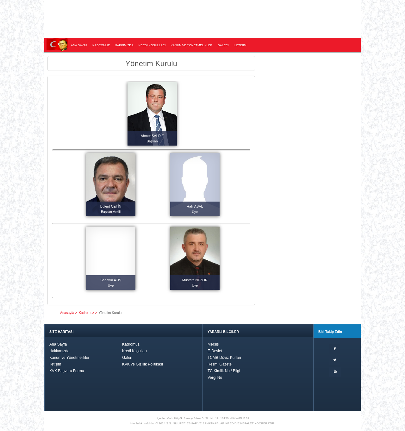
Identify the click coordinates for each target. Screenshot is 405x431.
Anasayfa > (68, 313)
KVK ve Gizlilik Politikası (142, 364)
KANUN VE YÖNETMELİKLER (191, 45)
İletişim (55, 364)
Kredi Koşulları (134, 351)
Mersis (213, 344)
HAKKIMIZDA (124, 45)
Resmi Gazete (220, 364)
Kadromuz (131, 344)
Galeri (127, 357)
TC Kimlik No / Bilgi (224, 371)
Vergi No (215, 377)
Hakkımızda (59, 351)
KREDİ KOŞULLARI (152, 45)
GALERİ (223, 45)
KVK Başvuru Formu (66, 371)
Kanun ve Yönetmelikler (69, 357)
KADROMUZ (101, 45)
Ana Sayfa (58, 344)
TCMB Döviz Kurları (224, 357)
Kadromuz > (88, 313)
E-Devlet (215, 351)
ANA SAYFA (79, 45)
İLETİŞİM (240, 45)
